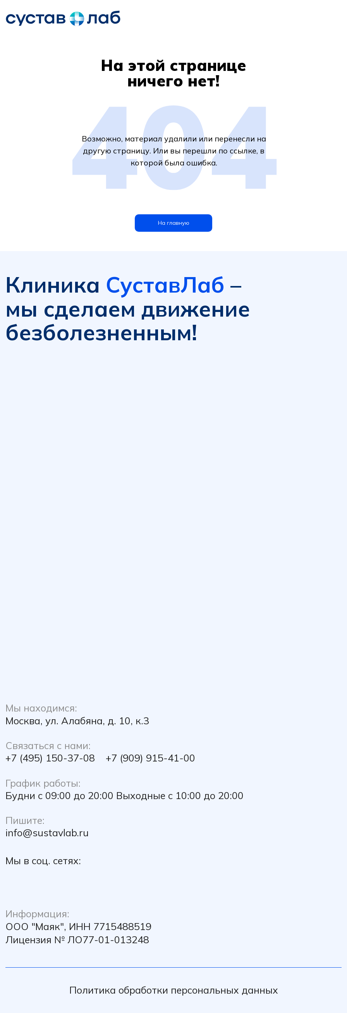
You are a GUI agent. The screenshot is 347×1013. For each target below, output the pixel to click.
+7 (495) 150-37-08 (50, 758)
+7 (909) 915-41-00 (150, 758)
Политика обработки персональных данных (173, 990)
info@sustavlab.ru (47, 833)
